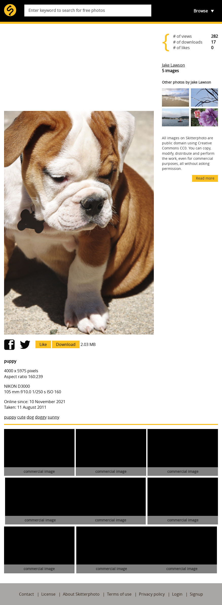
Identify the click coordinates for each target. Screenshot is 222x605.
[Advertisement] (79, 67)
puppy (10, 417)
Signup (196, 594)
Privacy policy (152, 594)
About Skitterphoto (81, 594)
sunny (53, 417)
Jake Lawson (173, 65)
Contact (26, 594)
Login (177, 594)
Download (66, 344)
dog (30, 417)
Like (43, 344)
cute (21, 417)
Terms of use (119, 594)
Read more (205, 178)
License (48, 594)
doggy (41, 417)
